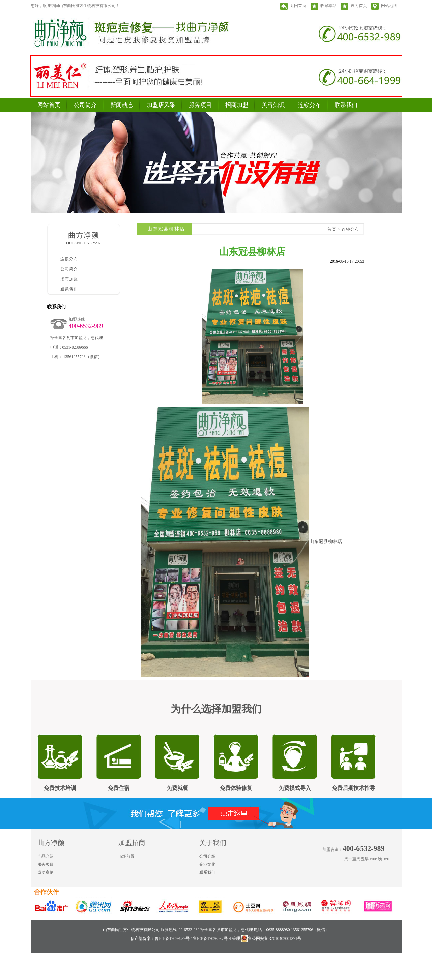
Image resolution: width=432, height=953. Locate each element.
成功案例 (45, 872)
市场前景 (126, 856)
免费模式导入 (295, 788)
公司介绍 (207, 856)
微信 (396, 871)
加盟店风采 (161, 105)
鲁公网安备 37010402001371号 (271, 938)
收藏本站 (328, 5)
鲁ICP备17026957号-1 (174, 938)
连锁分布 (309, 105)
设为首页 (359, 5)
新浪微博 (382, 871)
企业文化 (207, 864)
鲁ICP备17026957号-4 (212, 938)
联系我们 (346, 105)
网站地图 (389, 5)
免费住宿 (118, 788)
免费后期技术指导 (353, 788)
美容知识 (273, 105)
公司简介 (85, 105)
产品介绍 (45, 856)
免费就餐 (177, 788)
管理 (236, 938)
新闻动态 (121, 105)
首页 (331, 229)
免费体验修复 (236, 788)
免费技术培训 (60, 788)
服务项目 (200, 105)
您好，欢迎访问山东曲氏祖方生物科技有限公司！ (75, 5)
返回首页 (298, 5)
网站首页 (48, 105)
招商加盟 (236, 105)
